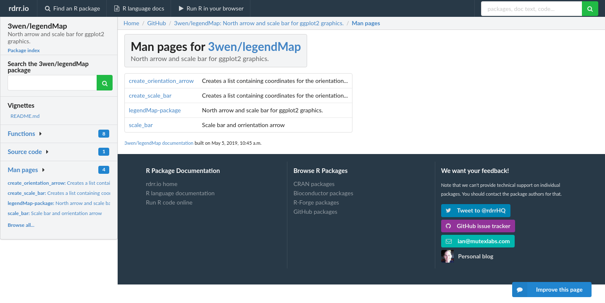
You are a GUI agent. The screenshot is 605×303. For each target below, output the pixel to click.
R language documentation (180, 193)
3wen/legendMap (254, 46)
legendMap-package (155, 110)
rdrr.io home (161, 184)
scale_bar (141, 124)
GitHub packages (315, 211)
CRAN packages (313, 184)
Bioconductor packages (323, 193)
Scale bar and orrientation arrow (55, 213)
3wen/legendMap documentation (158, 143)
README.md (25, 116)
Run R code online (169, 202)
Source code (25, 151)
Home (131, 23)
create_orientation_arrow (161, 80)
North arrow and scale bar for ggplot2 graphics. (83, 203)
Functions (21, 133)
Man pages (23, 169)
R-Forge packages (316, 202)
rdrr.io (18, 8)
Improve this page (547, 289)
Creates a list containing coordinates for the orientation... (100, 183)
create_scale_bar (150, 95)
